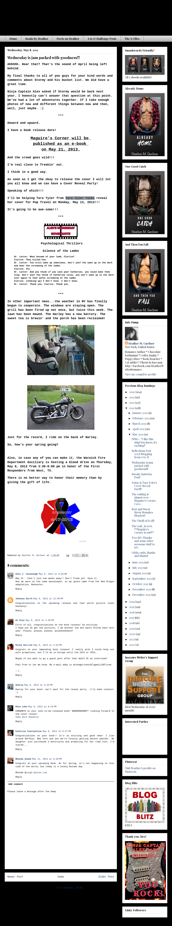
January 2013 (140, 413)
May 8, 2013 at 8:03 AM (53, 574)
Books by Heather (36, 38)
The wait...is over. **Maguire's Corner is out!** (143, 529)
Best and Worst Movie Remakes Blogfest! (142, 512)
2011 (132, 397)
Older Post (106, 876)
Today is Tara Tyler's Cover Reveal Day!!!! (144, 486)
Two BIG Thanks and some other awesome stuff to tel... (143, 542)
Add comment (16, 784)
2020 (132, 634)
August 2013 (139, 573)
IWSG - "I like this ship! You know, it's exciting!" (144, 442)
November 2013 (142, 589)
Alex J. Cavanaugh (26, 574)
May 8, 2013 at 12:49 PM (48, 598)
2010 (132, 392)
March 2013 (139, 423)
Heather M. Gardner (141, 343)
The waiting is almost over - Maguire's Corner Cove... (144, 499)
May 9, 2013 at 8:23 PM (42, 706)
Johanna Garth (23, 598)
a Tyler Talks (82, 198)
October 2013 (140, 584)
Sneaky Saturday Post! (142, 475)
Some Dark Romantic (27, 717)
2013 (132, 408)
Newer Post (15, 876)
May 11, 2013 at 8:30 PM (47, 759)
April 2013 (138, 429)
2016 (132, 612)
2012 (132, 402)
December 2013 (141, 594)
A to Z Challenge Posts (102, 38)
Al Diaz (20, 620)
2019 (132, 628)
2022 (132, 644)
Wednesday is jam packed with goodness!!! (142, 466)
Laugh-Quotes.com (36, 772)
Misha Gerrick (23, 645)
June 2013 (138, 562)
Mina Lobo (21, 706)
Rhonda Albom (23, 759)
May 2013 (138, 434)
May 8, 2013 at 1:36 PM (40, 620)
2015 (132, 607)
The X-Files (132, 38)
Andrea (19, 685)
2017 (132, 617)
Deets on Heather (68, 38)
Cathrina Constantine (28, 731)
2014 (132, 601)
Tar (68, 198)
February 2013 (141, 418)
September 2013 (142, 578)
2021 (132, 639)
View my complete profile (140, 374)
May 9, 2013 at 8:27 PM (57, 731)
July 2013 (137, 567)
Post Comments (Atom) (70, 888)
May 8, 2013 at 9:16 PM (38, 685)
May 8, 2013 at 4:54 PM (47, 645)
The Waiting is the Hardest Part (71, 16)
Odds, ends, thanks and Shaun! (143, 554)
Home (13, 38)
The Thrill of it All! (143, 520)
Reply (18, 589)
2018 (132, 623)
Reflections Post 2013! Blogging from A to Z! (142, 454)
